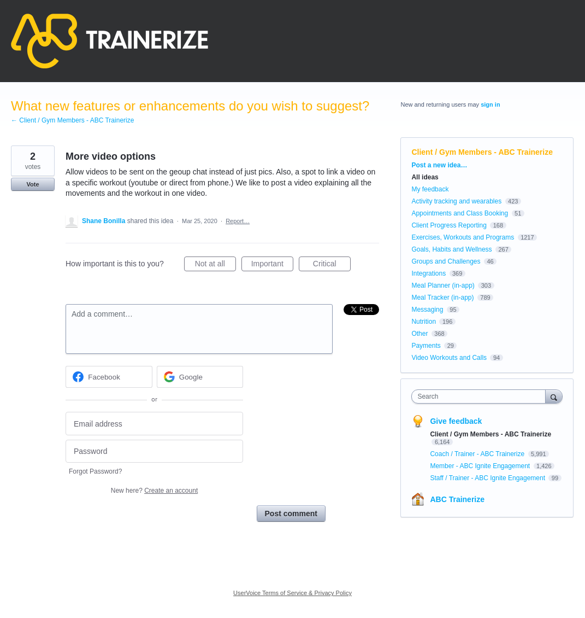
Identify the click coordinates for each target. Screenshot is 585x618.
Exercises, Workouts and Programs (463, 237)
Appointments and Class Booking (459, 213)
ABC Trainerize (457, 499)
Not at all (215, 265)
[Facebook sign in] (109, 377)
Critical (332, 265)
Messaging (427, 309)
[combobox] (481, 396)
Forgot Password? (95, 471)
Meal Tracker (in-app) (442, 297)
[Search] (554, 396)
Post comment (291, 513)
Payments (425, 345)
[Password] (154, 451)
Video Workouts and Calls (449, 358)
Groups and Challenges (445, 261)
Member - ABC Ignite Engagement (480, 466)
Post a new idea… (439, 165)
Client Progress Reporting (448, 225)
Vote (32, 184)
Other (419, 333)
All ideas (424, 177)
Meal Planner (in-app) (442, 285)
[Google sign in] (200, 377)
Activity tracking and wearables (456, 201)
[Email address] (154, 423)
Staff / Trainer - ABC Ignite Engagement (488, 478)
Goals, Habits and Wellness (451, 249)
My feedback (429, 189)
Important (272, 265)
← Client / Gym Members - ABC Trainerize (72, 120)
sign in (490, 104)
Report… (238, 221)
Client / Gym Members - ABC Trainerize (482, 152)
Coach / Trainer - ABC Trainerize (478, 454)
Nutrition (423, 321)
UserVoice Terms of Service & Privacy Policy (292, 593)
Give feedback (456, 421)
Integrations (428, 273)
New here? (154, 490)
